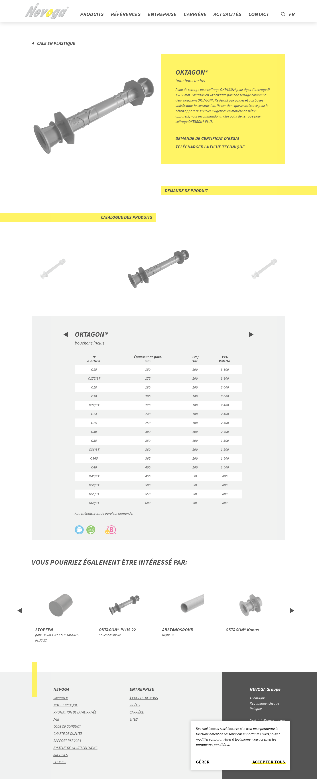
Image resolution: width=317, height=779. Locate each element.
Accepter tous (268, 762)
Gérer (202, 762)
